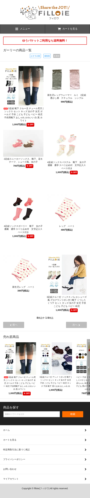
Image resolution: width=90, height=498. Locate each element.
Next (87, 367)
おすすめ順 (35, 56)
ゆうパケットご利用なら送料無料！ (45, 40)
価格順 (47, 56)
